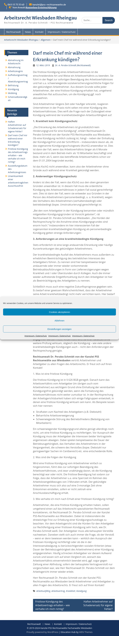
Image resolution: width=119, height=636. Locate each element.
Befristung (13, 85)
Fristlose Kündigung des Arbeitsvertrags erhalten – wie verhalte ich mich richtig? (52, 605)
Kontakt (39, 31)
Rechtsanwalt (13, 31)
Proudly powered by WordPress (42, 632)
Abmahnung (14, 67)
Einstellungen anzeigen (59, 329)
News (28, 31)
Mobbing (12, 93)
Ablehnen (59, 320)
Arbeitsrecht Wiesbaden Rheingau (40, 18)
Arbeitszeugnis (15, 71)
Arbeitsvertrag (58, 590)
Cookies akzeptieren (59, 312)
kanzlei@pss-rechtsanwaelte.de (49, 4)
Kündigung (81, 590)
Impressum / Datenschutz (35, 336)
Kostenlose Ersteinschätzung (41, 7)
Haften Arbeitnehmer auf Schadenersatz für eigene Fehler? (98, 605)
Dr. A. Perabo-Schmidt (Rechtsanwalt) (73, 65)
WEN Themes (86, 632)
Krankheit (70, 590)
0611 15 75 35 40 (16, 4)
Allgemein (46, 39)
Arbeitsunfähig (43, 590)
